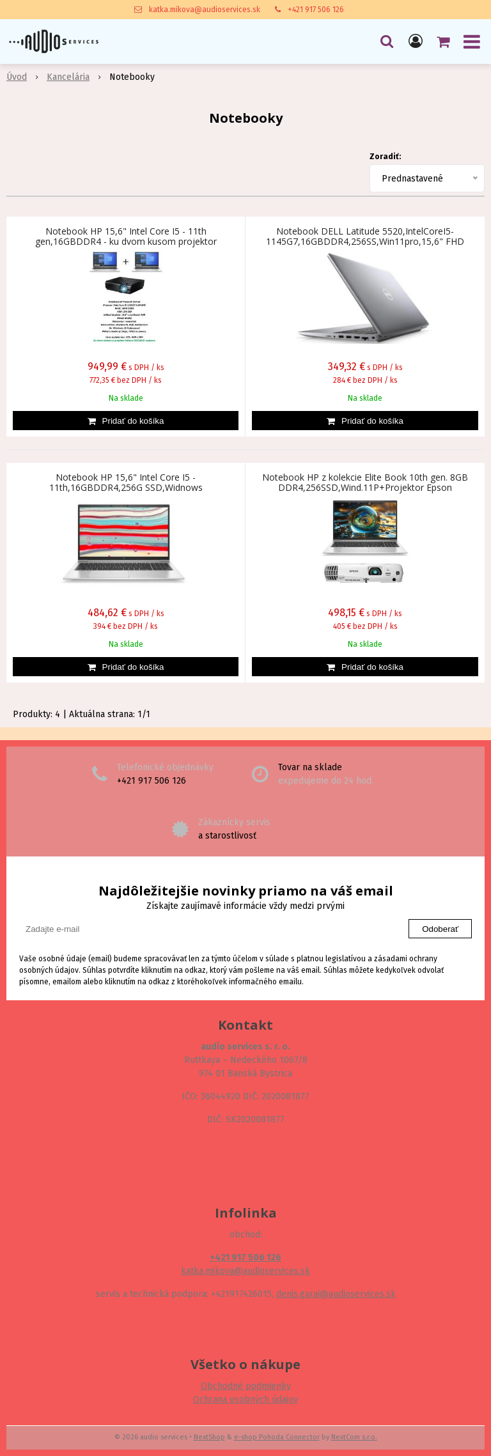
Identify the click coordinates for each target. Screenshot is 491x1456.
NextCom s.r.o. (354, 1437)
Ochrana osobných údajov (245, 1399)
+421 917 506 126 (316, 9)
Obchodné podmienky (246, 1386)
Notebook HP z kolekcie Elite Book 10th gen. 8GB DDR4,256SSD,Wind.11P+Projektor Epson (365, 482)
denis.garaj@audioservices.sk (336, 1294)
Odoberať (440, 929)
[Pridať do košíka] (125, 420)
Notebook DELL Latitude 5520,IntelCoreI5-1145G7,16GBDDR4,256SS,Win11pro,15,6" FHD (365, 236)
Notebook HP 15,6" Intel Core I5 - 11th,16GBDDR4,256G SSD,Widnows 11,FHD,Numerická (126, 487)
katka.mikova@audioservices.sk (204, 9)
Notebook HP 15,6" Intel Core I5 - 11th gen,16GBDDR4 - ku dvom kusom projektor (126, 236)
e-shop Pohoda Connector (277, 1437)
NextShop (209, 1437)
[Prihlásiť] (416, 41)
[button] (386, 41)
